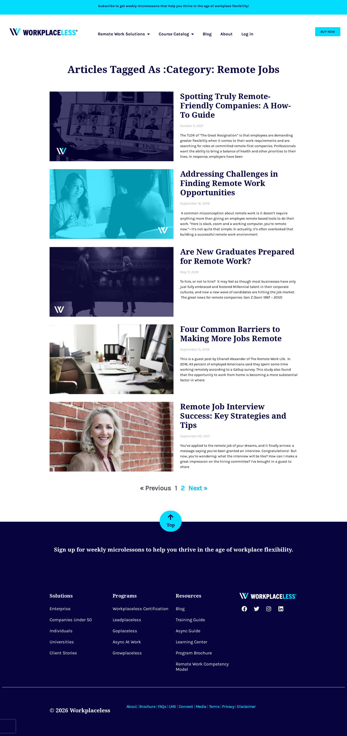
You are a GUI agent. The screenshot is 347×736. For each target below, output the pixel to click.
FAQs (162, 706)
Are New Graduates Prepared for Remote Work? (237, 256)
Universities (62, 641)
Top (171, 525)
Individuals (61, 630)
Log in (247, 34)
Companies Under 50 (71, 619)
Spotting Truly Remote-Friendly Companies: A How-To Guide (235, 105)
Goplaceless (125, 630)
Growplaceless (127, 653)
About (226, 34)
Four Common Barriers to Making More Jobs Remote (231, 333)
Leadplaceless (127, 619)
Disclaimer (246, 706)
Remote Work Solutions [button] (124, 34)
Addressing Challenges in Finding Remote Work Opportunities (229, 183)
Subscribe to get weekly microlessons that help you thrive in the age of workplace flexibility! (173, 6)
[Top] (170, 517)
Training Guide (190, 619)
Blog (207, 34)
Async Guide (188, 630)
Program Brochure (194, 653)
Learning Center (191, 641)
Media (201, 706)
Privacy (228, 706)
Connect (186, 706)
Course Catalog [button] (176, 34)
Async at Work (127, 641)
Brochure (147, 706)
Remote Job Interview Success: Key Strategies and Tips (233, 415)
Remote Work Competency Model (202, 666)
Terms (214, 706)
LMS (172, 706)
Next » (197, 488)
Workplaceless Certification (140, 608)
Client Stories (63, 653)
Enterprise (60, 608)
